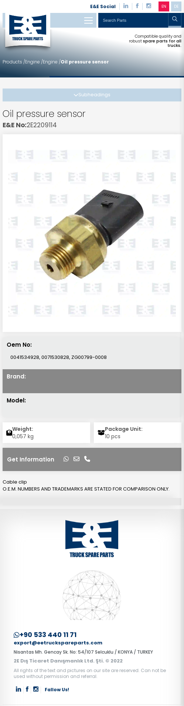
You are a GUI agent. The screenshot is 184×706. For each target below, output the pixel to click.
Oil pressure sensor (85, 62)
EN (163, 6)
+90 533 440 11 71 (45, 635)
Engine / (34, 62)
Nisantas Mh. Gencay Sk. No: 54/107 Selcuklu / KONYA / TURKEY (83, 652)
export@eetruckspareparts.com (58, 643)
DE (176, 6)
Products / (14, 62)
